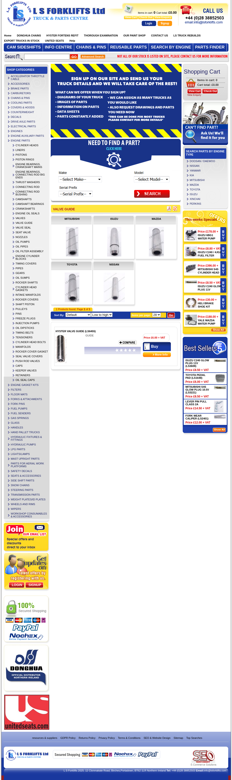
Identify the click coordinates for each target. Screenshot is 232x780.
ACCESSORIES (20, 83)
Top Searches (194, 737)
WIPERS (16, 508)
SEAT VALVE (23, 232)
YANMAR (195, 170)
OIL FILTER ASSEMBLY (30, 251)
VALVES (20, 218)
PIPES (19, 268)
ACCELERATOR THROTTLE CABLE (28, 77)
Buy (154, 346)
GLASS (15, 422)
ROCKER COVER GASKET (32, 351)
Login (17, 585)
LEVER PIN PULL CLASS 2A (196, 403)
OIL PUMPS (23, 241)
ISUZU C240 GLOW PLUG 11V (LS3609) (210, 289)
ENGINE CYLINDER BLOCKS (28, 257)
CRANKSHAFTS (25, 208)
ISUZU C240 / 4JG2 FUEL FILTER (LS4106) (209, 255)
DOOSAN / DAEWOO (202, 161)
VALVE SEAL (23, 227)
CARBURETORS (21, 93)
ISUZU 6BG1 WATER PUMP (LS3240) (206, 238)
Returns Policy (87, 737)
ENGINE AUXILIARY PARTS (27, 135)
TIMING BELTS (25, 332)
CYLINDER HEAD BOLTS (31, 342)
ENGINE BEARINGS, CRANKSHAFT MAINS (29, 165)
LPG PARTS (18, 449)
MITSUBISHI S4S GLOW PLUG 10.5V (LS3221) (197, 389)
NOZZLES (22, 237)
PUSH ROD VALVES (28, 361)
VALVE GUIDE (24, 222)
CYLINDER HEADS (27, 145)
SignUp (34, 585)
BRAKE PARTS (20, 88)
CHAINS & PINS (20, 98)
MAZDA (156, 218)
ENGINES (17, 131)
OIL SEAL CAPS (25, 380)
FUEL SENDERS (21, 413)
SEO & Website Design (157, 737)
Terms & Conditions (129, 737)
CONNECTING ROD (28, 186)
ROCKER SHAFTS (27, 282)
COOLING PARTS (21, 102)
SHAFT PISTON (25, 304)
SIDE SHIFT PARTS (22, 480)
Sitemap (178, 737)
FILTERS (16, 389)
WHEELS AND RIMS (23, 504)
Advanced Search (93, 56)
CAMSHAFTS (24, 199)
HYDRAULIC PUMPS (23, 444)
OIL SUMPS (23, 277)
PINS (19, 313)
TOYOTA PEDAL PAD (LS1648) (196, 376)
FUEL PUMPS (19, 408)
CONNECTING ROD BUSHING (28, 193)
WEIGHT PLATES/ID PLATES (28, 499)
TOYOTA (72, 264)
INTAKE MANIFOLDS (28, 294)
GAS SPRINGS (20, 418)
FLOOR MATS (19, 394)
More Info (161, 354)
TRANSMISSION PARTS (25, 494)
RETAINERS (23, 375)
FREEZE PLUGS (26, 318)
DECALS (16, 116)
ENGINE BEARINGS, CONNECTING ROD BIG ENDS (30, 174)
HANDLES (17, 427)
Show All (218, 329)
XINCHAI (195, 199)
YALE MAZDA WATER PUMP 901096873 (206, 323)
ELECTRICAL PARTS (23, 126)
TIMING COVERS (26, 263)
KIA (192, 175)
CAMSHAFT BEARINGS (30, 204)
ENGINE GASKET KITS (25, 384)
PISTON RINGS (25, 159)
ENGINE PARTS (20, 140)
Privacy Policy (107, 737)
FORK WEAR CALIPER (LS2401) (197, 417)
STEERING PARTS (22, 490)
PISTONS (21, 154)
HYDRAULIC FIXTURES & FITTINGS (26, 438)
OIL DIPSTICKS (25, 327)
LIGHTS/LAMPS (20, 454)
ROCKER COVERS (27, 299)
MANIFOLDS (23, 346)
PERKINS (195, 203)
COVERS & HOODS (23, 107)
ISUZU (114, 218)
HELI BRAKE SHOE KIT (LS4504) (206, 306)
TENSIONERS (24, 337)
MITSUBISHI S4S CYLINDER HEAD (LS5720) (208, 272)
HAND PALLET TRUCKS (25, 432)
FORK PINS (18, 403)
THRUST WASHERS (28, 182)
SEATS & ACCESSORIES (26, 475)
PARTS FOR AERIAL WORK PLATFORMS (27, 465)
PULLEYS (21, 309)
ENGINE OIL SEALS (28, 213)
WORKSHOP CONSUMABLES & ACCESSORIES (29, 515)
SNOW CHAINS (20, 485)
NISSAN (114, 264)
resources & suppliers (44, 737)
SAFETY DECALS (21, 471)
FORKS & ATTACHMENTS (26, 399)
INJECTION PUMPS (27, 323)
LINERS (20, 150)
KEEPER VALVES (26, 370)
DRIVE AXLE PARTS (23, 121)
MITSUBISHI (72, 218)
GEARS (20, 273)
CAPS (19, 365)
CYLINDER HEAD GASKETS (26, 288)
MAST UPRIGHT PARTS (25, 458)
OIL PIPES (22, 246)
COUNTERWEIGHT (22, 112)
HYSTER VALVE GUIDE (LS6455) (76, 331)
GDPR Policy (68, 737)
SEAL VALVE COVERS (29, 356)
